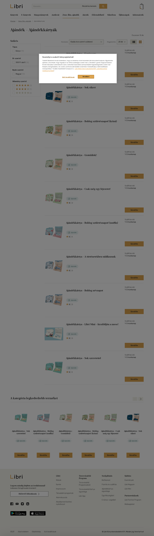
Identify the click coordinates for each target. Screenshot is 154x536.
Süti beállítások (68, 77)
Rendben (86, 76)
